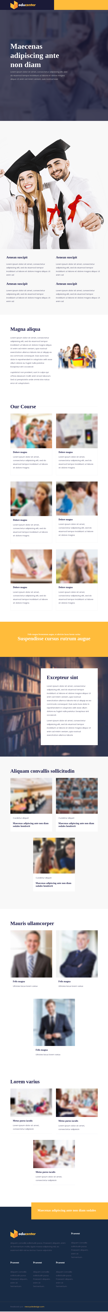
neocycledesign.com (34, 1309)
